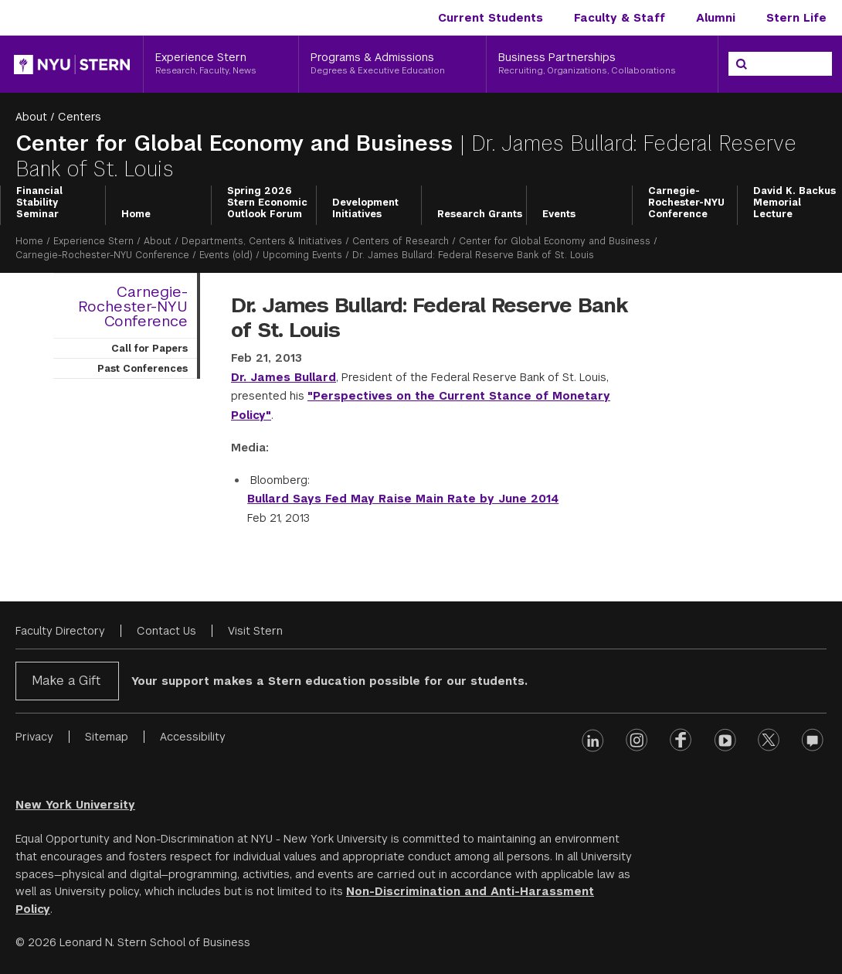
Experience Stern (93, 241)
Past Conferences (142, 369)
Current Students (490, 18)
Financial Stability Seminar (39, 203)
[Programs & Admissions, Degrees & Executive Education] (393, 64)
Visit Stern (255, 631)
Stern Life (796, 18)
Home (136, 214)
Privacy (34, 737)
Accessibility (193, 737)
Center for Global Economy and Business (237, 143)
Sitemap (106, 737)
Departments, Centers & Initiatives (262, 241)
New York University (75, 805)
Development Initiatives (365, 208)
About (31, 117)
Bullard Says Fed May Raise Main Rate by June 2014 (403, 499)
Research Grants (479, 214)
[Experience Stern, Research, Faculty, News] (221, 64)
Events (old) (226, 255)
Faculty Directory (60, 631)
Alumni (715, 18)
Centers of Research (400, 241)
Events (558, 214)
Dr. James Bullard (283, 377)
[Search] (741, 64)
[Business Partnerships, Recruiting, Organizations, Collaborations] (602, 64)
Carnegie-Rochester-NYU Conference (686, 203)
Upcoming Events (302, 255)
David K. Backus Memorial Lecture (794, 203)
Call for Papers (149, 348)
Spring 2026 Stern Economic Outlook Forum (267, 203)
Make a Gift (66, 681)
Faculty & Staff (619, 18)
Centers (79, 117)
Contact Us (166, 631)
